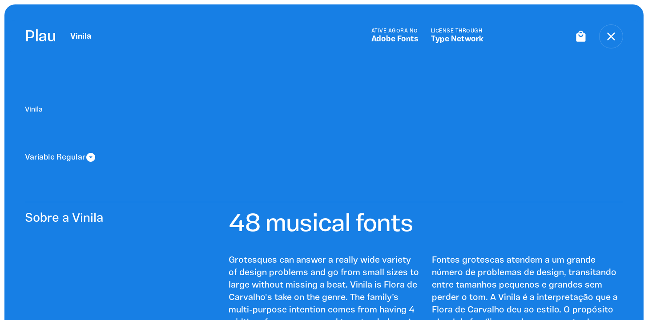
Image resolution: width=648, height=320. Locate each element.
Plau (40, 36)
